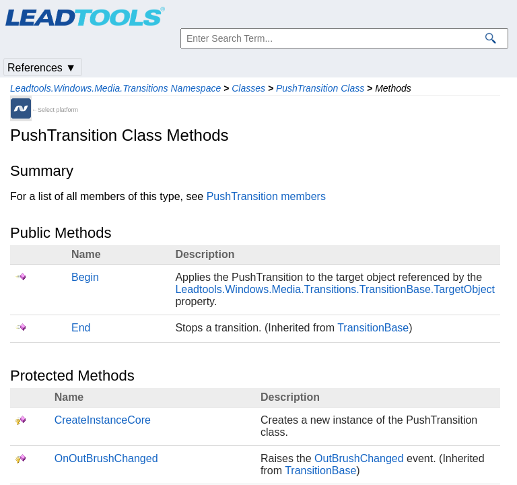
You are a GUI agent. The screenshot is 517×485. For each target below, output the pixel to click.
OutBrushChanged (359, 458)
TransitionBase (373, 327)
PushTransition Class (320, 88)
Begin (85, 277)
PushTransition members (266, 196)
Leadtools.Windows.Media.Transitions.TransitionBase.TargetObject (335, 289)
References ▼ (41, 67)
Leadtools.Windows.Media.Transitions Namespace (115, 88)
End (80, 327)
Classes (248, 88)
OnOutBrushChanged (106, 458)
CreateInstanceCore (103, 420)
